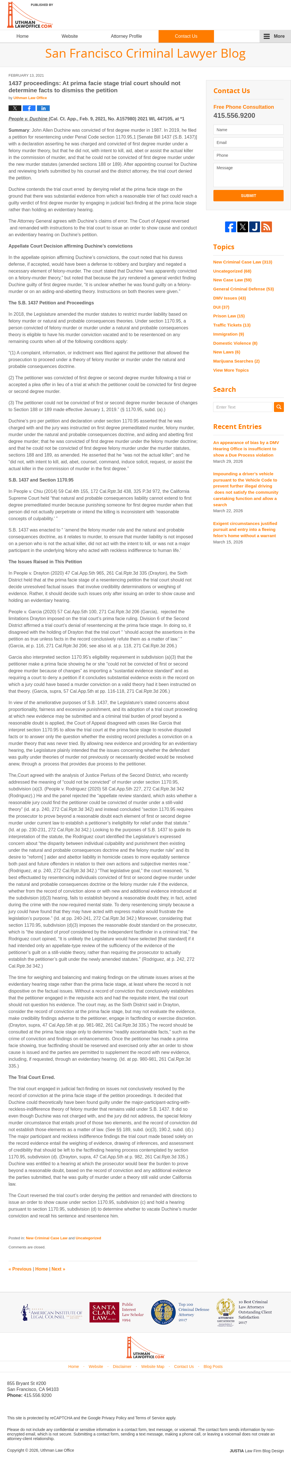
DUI (221, 307)
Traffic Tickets (231, 325)
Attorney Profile (126, 36)
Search (279, 407)
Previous (20, 1269)
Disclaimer (122, 1366)
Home (22, 36)
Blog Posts (213, 1366)
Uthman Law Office (57, 1450)
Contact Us (186, 36)
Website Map (152, 1366)
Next (58, 1269)
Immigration (228, 334)
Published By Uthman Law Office (235, 15)
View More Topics (231, 370)
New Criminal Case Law (46, 1238)
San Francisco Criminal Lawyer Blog (30, 14)
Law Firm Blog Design (257, 1451)
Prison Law (229, 315)
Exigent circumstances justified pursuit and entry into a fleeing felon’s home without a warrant (245, 529)
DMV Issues (229, 298)
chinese (264, 23)
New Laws (226, 352)
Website (70, 36)
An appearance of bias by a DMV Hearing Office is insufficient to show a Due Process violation (246, 448)
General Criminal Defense (243, 288)
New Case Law (232, 279)
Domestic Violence (235, 343)
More (279, 36)
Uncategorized (88, 1238)
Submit (248, 195)
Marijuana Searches (236, 361)
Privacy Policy (114, 1418)
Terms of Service (150, 1418)
